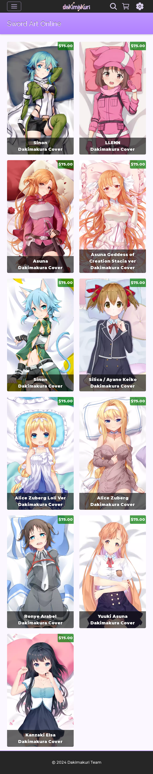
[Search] (113, 6)
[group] (40, 98)
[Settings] (140, 6)
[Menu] (14, 6)
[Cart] (126, 6)
